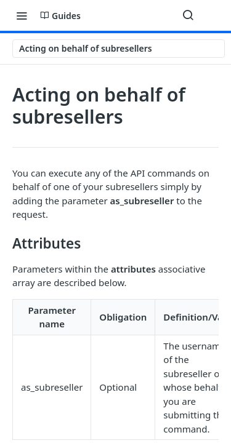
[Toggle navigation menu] (21, 15)
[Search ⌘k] (188, 15)
